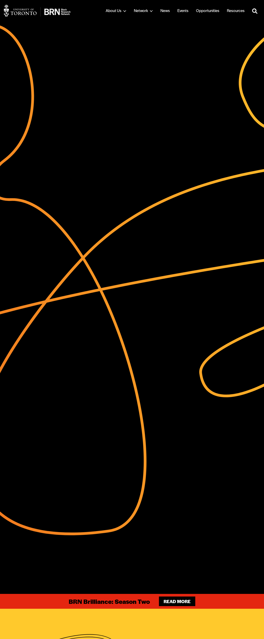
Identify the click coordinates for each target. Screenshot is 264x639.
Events (182, 10)
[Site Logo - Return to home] (49, 11)
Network (141, 10)
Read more (177, 601)
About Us (113, 10)
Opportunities (207, 10)
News (165, 10)
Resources (236, 10)
